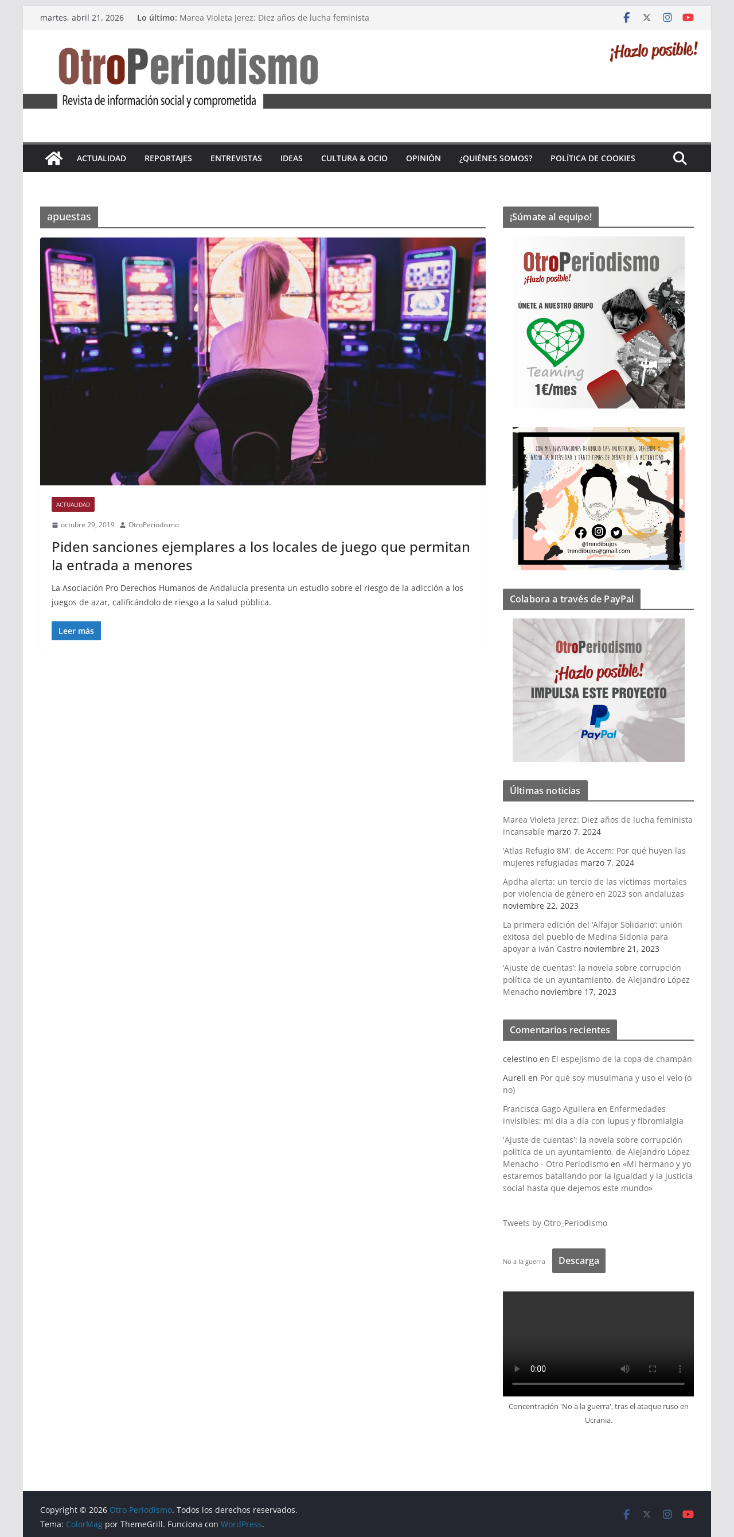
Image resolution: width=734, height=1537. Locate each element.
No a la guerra (524, 1261)
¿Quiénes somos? (495, 158)
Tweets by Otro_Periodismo (555, 1222)
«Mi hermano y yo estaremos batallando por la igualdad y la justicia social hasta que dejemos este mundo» (598, 1175)
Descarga (579, 1260)
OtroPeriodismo (153, 525)
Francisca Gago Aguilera (549, 1108)
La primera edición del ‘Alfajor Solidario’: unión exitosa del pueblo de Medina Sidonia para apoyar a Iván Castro (592, 936)
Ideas (291, 158)
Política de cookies (592, 158)
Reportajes (168, 158)
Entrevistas (236, 158)
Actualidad (101, 158)
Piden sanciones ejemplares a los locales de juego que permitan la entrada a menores (261, 555)
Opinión (423, 158)
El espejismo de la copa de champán (622, 1058)
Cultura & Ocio (354, 158)
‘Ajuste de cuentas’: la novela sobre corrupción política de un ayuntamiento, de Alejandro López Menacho (596, 979)
